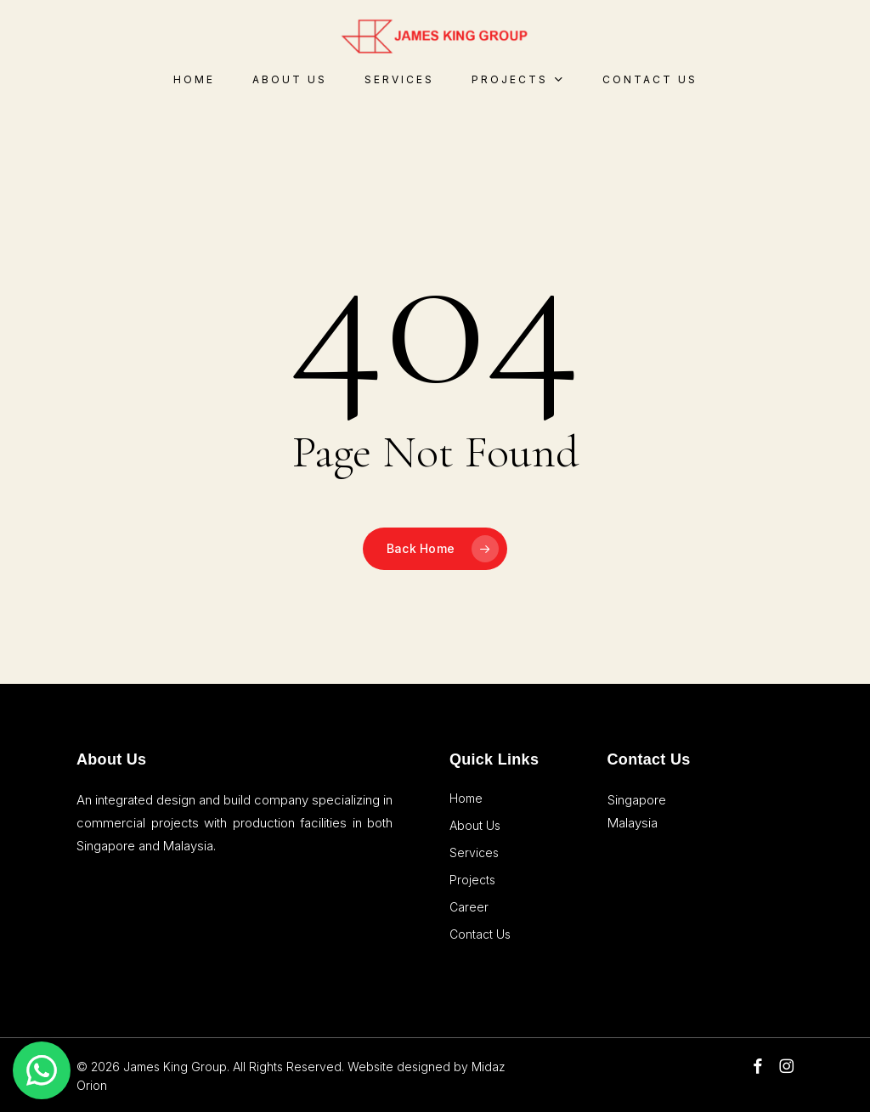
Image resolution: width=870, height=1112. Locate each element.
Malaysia (632, 823)
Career (469, 907)
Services (474, 852)
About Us (474, 825)
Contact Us (480, 934)
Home (466, 798)
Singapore (636, 800)
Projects (472, 879)
